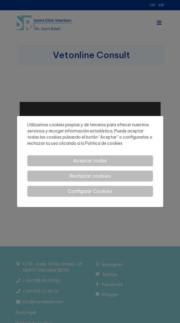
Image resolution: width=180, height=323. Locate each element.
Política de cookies (103, 143)
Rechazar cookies (90, 176)
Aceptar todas (90, 161)
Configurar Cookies (90, 191)
